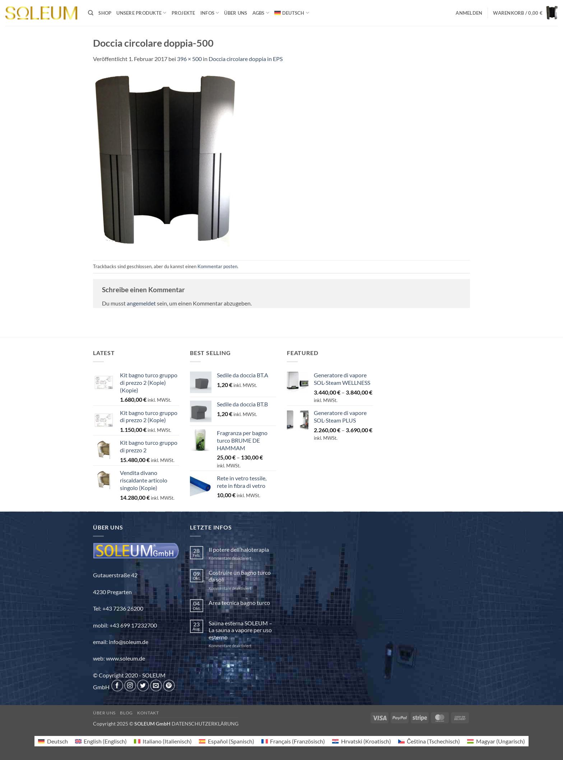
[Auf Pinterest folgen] (169, 685)
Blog (126, 712)
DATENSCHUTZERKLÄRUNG (205, 724)
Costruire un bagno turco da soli (240, 576)
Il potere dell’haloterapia (239, 549)
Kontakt (148, 712)
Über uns (235, 13)
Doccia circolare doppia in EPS (246, 58)
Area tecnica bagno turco (239, 602)
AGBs (260, 12)
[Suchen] (90, 13)
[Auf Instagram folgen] (130, 685)
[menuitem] (291, 13)
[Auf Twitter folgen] (143, 685)
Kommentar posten (217, 266)
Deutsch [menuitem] (57, 741)
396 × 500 (189, 58)
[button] (469, 12)
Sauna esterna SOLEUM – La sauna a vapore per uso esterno (240, 630)
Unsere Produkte (141, 12)
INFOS (209, 12)
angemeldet (141, 303)
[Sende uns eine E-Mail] (156, 685)
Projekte (183, 13)
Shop (104, 13)
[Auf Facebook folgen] (117, 685)
